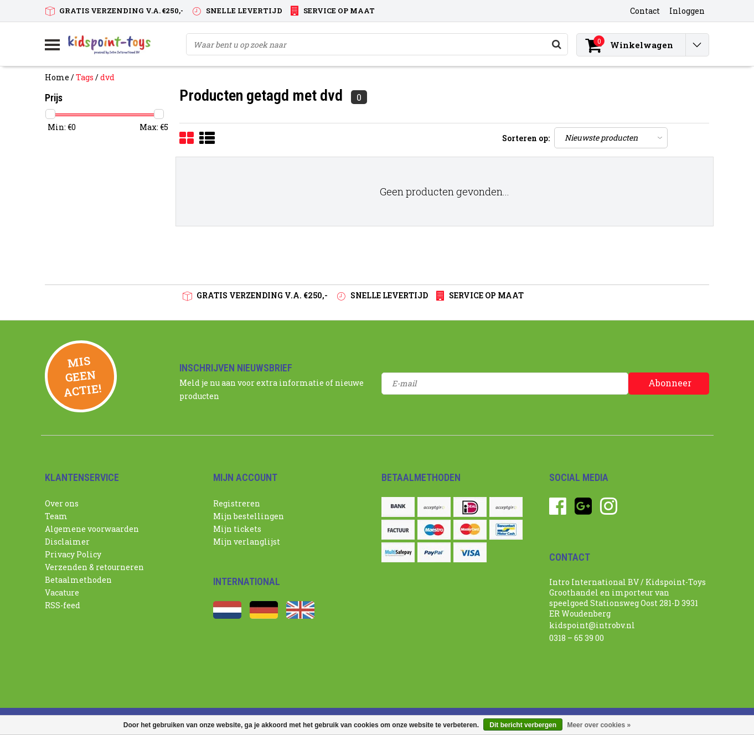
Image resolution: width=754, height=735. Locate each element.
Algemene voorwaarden (92, 529)
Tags (85, 77)
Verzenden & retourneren (94, 567)
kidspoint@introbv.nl (592, 625)
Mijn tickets (237, 529)
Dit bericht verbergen (522, 725)
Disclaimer (67, 541)
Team (56, 516)
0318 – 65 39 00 (576, 638)
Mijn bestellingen (248, 516)
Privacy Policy (73, 554)
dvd (107, 77)
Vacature (62, 592)
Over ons (62, 503)
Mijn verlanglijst (246, 541)
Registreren (236, 503)
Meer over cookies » (599, 725)
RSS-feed (62, 605)
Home (57, 77)
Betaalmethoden (78, 579)
